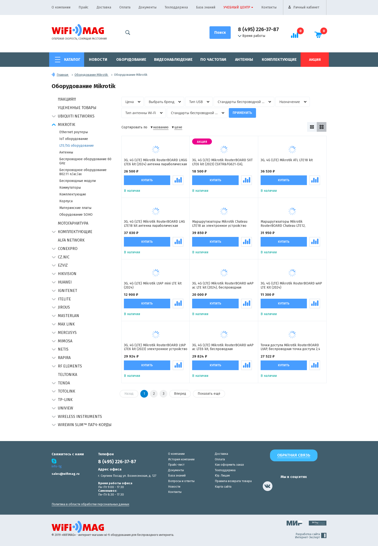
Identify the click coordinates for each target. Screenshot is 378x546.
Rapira (64, 357)
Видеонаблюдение (173, 59)
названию (161, 127)
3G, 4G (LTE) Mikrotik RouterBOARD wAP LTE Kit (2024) (291, 285)
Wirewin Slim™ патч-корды (85, 424)
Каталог (72, 59)
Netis (63, 349)
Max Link (66, 324)
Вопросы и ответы (181, 481)
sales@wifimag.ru (66, 474)
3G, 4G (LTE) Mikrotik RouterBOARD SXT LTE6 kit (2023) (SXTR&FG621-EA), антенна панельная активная (222, 162)
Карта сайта (223, 486)
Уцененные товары (77, 107)
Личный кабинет (306, 7)
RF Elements (70, 366)
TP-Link (65, 399)
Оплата (124, 7)
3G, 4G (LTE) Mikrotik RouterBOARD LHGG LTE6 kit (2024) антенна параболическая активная (155, 162)
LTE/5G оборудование (76, 146)
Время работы (251, 36)
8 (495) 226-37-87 (258, 29)
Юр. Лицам (222, 475)
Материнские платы (75, 208)
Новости (98, 59)
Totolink (66, 391)
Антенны (244, 59)
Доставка (104, 7)
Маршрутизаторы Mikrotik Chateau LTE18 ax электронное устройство (219, 224)
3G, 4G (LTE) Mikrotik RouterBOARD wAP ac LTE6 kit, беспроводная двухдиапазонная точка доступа (223, 347)
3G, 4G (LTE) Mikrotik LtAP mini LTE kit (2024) (153, 285)
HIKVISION (67, 273)
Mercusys (67, 332)
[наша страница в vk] (267, 486)
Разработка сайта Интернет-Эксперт (310, 536)
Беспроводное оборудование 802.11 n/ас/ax (83, 172)
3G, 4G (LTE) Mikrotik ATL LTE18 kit (287, 160)
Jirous (64, 307)
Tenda (64, 383)
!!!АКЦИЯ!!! (67, 99)
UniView (65, 408)
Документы (147, 7)
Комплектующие (279, 59)
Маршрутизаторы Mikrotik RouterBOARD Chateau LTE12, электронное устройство (283, 224)
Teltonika (67, 374)
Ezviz (63, 265)
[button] (54, 117)
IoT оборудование (73, 139)
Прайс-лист (176, 464)
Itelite (64, 299)
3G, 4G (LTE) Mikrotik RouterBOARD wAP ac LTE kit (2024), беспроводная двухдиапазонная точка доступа (223, 285)
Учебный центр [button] (236, 7)
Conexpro (67, 248)
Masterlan (68, 315)
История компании (181, 459)
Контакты (269, 7)
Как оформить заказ (229, 464)
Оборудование (131, 59)
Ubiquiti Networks (76, 116)
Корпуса (66, 201)
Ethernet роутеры (73, 132)
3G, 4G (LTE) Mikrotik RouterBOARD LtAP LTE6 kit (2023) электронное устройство (155, 347)
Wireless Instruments (80, 416)
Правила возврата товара (233, 481)
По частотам (213, 59)
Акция (315, 59)
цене (178, 127)
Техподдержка (176, 7)
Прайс (83, 7)
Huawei (65, 282)
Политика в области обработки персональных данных (90, 504)
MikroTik (66, 124)
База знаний (205, 7)
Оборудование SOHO (76, 215)
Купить (147, 180)
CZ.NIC (63, 257)
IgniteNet (67, 290)
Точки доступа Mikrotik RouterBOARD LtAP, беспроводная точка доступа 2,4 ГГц (290, 347)
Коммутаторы (70, 188)
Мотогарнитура (73, 223)
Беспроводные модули (77, 181)
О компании (61, 7)
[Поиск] (220, 32)
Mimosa (65, 341)
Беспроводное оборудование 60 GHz (85, 161)
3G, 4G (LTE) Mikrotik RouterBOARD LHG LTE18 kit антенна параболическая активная (154, 224)
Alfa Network (71, 240)
